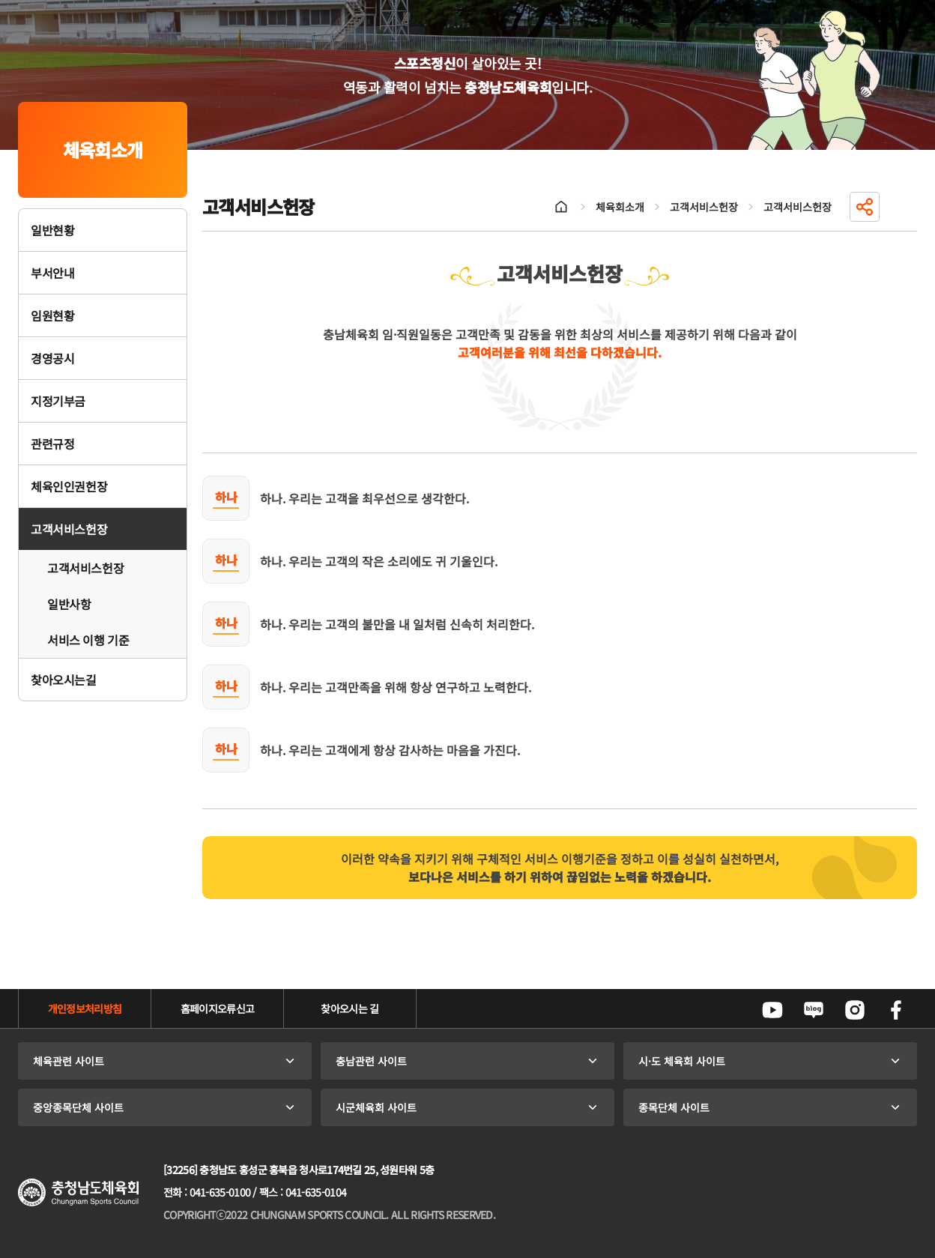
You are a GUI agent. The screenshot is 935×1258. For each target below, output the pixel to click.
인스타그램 (855, 1010)
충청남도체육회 (78, 1192)
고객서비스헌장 (69, 529)
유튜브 (772, 1010)
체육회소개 (620, 206)
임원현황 (52, 315)
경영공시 (52, 358)
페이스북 (896, 1010)
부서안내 (52, 273)
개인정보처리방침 (84, 1008)
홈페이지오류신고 (217, 1008)
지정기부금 (58, 401)
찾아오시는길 (64, 680)
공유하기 (865, 207)
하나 (226, 497)
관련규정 (52, 444)
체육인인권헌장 (69, 486)
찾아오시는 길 (349, 1008)
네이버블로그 (814, 1010)
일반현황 (52, 230)
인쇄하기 (902, 207)
